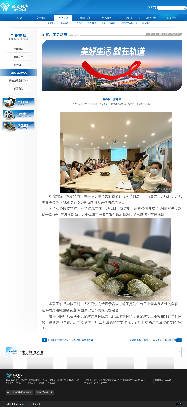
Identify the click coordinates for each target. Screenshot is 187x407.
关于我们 (41, 17)
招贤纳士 (150, 17)
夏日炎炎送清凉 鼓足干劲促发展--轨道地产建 (70, 340)
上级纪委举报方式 (44, 392)
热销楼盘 (51, 383)
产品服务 (106, 17)
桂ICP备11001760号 (71, 380)
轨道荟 (129, 17)
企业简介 (9, 383)
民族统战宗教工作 (129, 23)
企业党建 (63, 17)
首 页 (19, 17)
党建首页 (51, 23)
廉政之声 (78, 23)
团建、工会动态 (108, 23)
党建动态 (65, 23)
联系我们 (172, 17)
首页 (150, 34)
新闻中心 (85, 17)
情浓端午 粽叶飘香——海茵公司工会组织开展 (152, 340)
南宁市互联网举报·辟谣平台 (19, 392)
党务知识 (92, 23)
